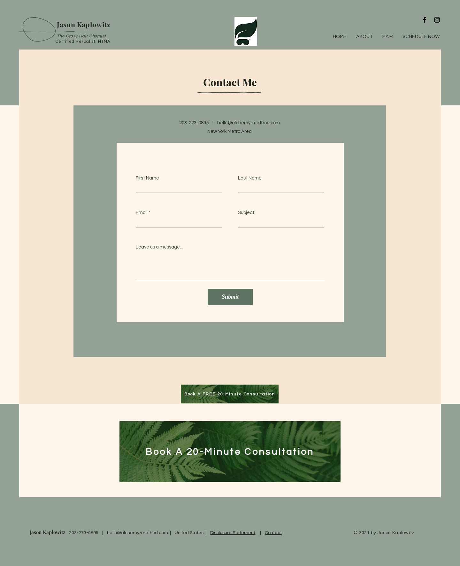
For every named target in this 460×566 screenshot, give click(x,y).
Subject (246, 212)
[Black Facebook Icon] (424, 20)
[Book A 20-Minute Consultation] (230, 451)
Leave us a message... (159, 247)
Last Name (250, 178)
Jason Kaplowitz (47, 532)
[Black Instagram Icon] (437, 20)
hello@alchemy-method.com (248, 122)
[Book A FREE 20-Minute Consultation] (230, 394)
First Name (147, 178)
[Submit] (230, 297)
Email (142, 212)
